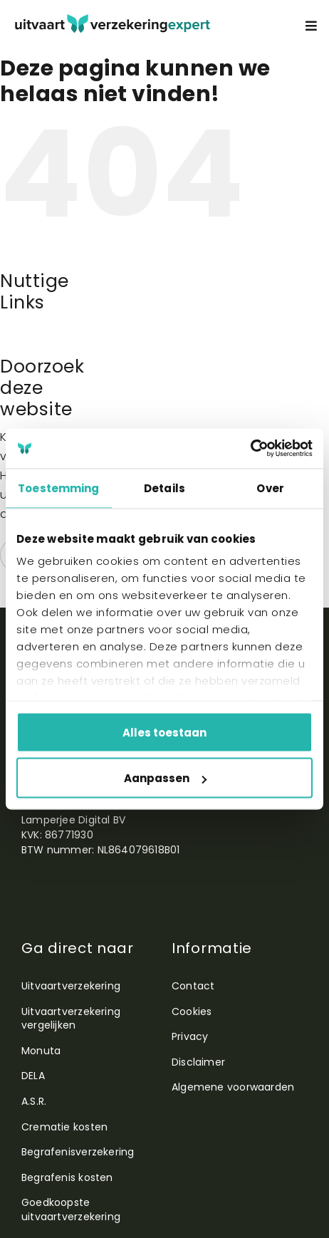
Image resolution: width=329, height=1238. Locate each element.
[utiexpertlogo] (112, 19)
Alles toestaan (164, 731)
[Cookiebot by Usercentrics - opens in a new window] (250, 448)
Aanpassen (165, 778)
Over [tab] (269, 487)
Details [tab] (164, 487)
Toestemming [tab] (58, 487)
